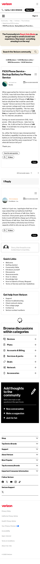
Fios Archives (26, 21)
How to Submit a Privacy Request (18, 281)
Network (11, 367)
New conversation (15, 408)
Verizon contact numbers (15, 310)
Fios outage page (12, 305)
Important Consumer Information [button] (15, 471)
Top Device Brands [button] (9, 444)
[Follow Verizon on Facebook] (3, 482)
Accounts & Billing (16, 350)
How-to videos (11, 277)
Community (4, 21)
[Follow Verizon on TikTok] (20, 482)
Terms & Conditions (8, 541)
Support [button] (5, 449)
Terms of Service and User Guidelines (20, 284)
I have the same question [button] (11, 153)
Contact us (10, 308)
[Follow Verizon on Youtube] (11, 482)
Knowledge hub (12, 279)
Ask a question (29, 16)
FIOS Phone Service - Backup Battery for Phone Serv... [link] (18, 26)
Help (11, 21)
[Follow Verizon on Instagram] (16, 482)
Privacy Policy (6, 511)
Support (9, 298)
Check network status (14, 303)
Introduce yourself (13, 270)
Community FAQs (12, 267)
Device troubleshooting (15, 301)
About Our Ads (7, 546)
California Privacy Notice (10, 516)
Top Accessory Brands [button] (11, 465)
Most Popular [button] (7, 460)
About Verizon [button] (7, 455)
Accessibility (6, 531)
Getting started (11, 265)
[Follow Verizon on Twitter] (7, 482)
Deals (10, 361)
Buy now (29, 10)
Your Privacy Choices (10, 526)
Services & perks (15, 356)
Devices (11, 339)
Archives (17, 21)
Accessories (13, 373)
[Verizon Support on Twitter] (3, 492)
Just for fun (11, 417)
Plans (10, 344)
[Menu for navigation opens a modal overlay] (37, 4)
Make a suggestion (15, 413)
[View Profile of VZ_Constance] (13, 199)
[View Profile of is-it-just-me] (13, 82)
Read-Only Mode (27, 34)
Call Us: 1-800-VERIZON (13, 10)
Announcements (12, 274)
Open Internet (6, 536)
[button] (3, 16)
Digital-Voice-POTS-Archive (11, 23)
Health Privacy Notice (9, 521)
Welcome (9, 263)
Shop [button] (4, 438)
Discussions (10, 272)
